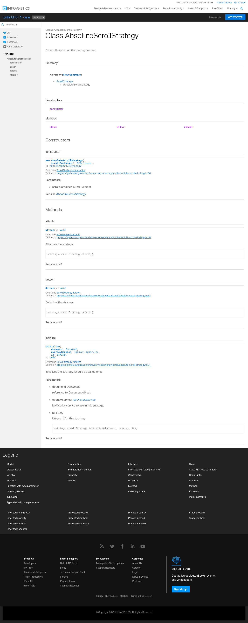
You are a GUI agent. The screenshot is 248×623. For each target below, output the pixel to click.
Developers (30, 563)
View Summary (72, 74)
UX (126, 8)
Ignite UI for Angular (16, 17)
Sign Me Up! (180, 589)
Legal (135, 572)
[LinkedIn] (132, 546)
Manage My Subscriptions (110, 563)
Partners (136, 581)
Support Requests (105, 567)
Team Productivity (172, 8)
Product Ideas (67, 581)
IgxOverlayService (86, 352)
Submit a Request (69, 585)
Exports (8, 54)
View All (28, 581)
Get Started (235, 17)
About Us (137, 563)
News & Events (140, 576)
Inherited (12, 37)
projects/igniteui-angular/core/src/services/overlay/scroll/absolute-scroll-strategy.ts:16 (104, 173)
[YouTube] (142, 546)
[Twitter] (112, 546)
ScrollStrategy (64, 81)
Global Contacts (224, 2)
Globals (49, 29)
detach (13, 70)
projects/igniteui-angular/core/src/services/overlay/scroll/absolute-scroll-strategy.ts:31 (104, 364)
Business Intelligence (145, 8)
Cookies (124, 596)
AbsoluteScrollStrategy (19, 58)
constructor (16, 62)
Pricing (231, 8)
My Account (239, 2)
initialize (14, 74)
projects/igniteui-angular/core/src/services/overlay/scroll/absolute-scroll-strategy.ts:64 (104, 295)
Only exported (15, 46)
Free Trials (217, 8)
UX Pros (28, 567)
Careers (136, 567)
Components (215, 17)
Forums (64, 576)
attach (13, 66)
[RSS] (101, 546)
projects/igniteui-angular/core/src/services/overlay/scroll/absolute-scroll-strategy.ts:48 (104, 237)
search (2, 24)
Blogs (63, 567)
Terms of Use (137, 596)
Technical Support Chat (72, 572)
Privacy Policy (102, 596)
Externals (12, 41)
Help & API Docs (68, 563)
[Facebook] (122, 546)
